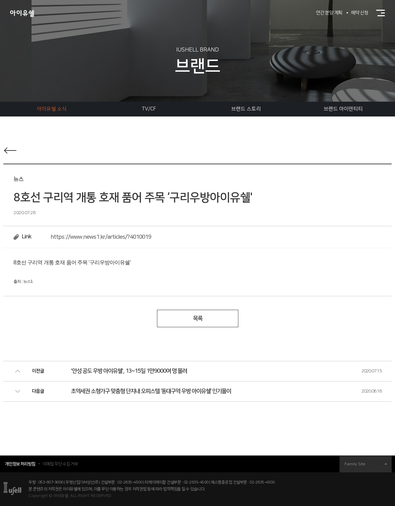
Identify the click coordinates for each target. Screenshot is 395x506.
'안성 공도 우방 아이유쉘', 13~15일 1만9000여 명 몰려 (129, 371)
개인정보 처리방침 (20, 464)
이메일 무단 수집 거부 (60, 464)
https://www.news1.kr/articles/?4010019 (101, 237)
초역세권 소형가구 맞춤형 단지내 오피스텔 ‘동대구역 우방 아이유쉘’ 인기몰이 (151, 391)
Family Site (366, 464)
